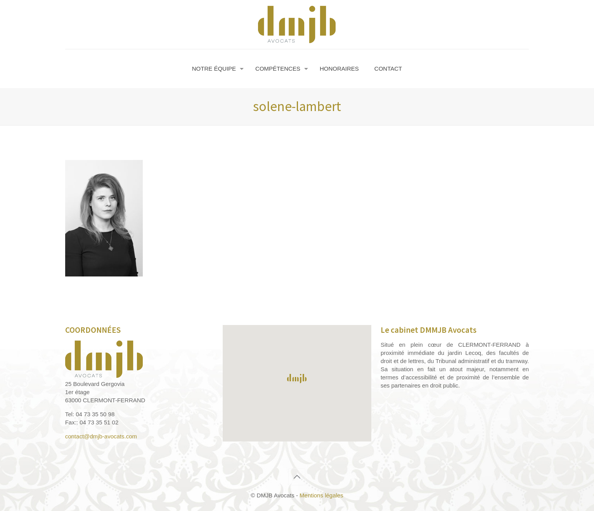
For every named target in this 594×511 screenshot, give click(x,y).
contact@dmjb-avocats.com (101, 436)
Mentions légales (321, 495)
